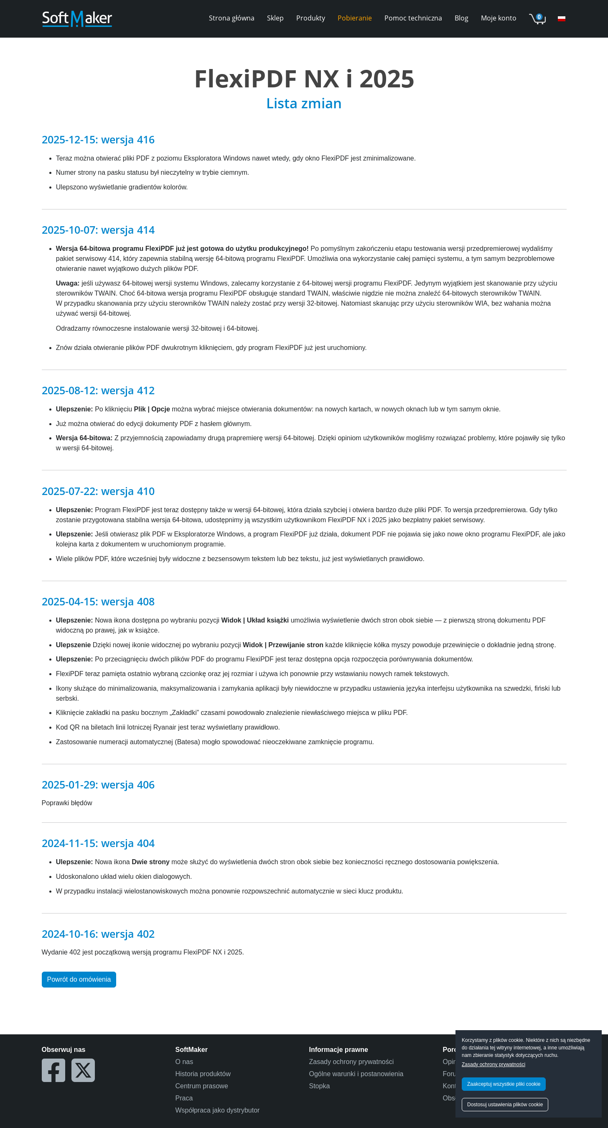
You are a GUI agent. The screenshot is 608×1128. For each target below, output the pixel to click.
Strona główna (231, 18)
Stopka (319, 1086)
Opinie (452, 1061)
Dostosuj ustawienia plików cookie (505, 1105)
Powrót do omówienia (79, 979)
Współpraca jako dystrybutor (218, 1110)
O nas (184, 1061)
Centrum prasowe (202, 1086)
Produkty (310, 18)
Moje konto (498, 18)
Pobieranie (355, 18)
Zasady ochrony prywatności (493, 1064)
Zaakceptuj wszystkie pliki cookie (503, 1084)
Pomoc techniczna (413, 18)
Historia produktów (203, 1073)
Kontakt (454, 1086)
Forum (452, 1073)
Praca (184, 1098)
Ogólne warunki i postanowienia (356, 1073)
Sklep (275, 18)
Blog (461, 18)
